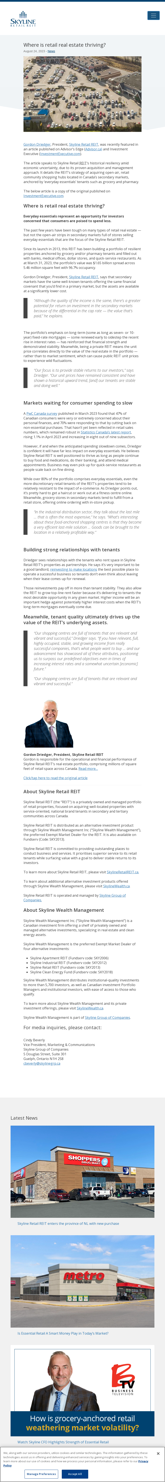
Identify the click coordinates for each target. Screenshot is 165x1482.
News (51, 51)
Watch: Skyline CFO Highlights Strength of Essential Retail (63, 1442)
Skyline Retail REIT (83, 144)
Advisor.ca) (93, 149)
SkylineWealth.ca (116, 886)
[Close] (158, 1453)
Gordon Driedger (37, 144)
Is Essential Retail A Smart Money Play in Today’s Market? (63, 1333)
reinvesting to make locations (73, 569)
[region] (82, 1464)
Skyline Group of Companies (107, 1017)
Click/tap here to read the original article (55, 778)
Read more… (88, 768)
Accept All (75, 1474)
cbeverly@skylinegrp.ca (41, 1063)
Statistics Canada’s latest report (106, 432)
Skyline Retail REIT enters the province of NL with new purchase (68, 1223)
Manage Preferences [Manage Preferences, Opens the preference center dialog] (41, 1474)
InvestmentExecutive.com (60, 153)
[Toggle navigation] (153, 15)
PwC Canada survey (41, 413)
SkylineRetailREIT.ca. (123, 872)
